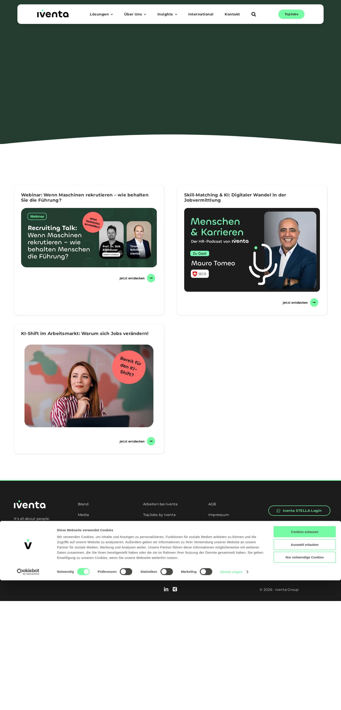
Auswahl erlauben (305, 674)
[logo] (53, 11)
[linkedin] (166, 589)
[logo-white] (29, 502)
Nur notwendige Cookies (305, 687)
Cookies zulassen (304, 661)
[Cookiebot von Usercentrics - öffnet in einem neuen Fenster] (28, 701)
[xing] (175, 589)
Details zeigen (231, 701)
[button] (253, 15)
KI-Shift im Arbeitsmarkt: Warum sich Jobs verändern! (85, 333)
